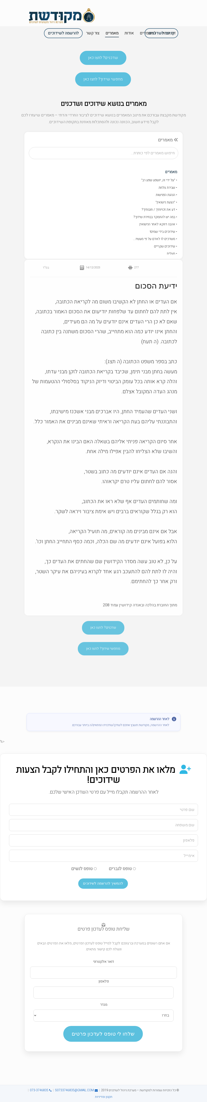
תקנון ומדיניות (103, 1097)
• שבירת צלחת (168, 189)
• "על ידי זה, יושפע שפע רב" (159, 181)
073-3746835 (41, 1090)
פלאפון (103, 981)
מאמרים (171, 173)
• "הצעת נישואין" (166, 203)
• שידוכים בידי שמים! (163, 233)
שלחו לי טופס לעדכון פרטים (103, 1034)
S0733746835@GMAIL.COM (76, 1090)
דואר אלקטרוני (103, 961)
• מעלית (172, 255)
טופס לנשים (84, 869)
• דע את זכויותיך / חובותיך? (159, 211)
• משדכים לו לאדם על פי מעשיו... (155, 240)
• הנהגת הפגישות (166, 196)
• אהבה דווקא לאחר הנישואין (158, 225)
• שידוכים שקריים (165, 247)
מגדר (103, 1004)
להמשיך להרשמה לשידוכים (103, 883)
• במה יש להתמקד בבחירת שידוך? (155, 218)
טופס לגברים (122, 869)
